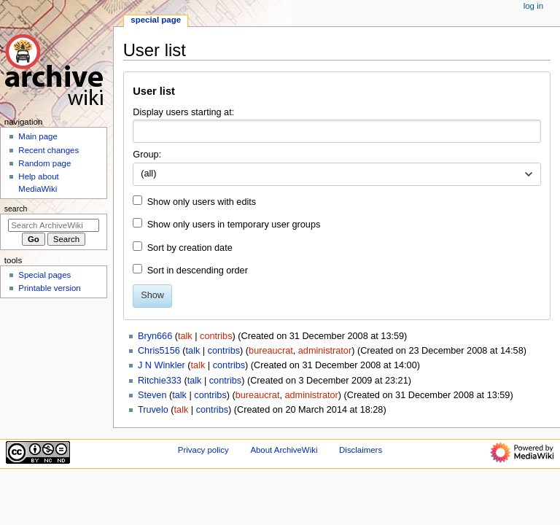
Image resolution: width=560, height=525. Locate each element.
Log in (533, 5)
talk (185, 336)
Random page (44, 163)
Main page (38, 136)
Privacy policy (203, 450)
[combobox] (336, 131)
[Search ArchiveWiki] (53, 225)
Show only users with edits (202, 202)
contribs (216, 336)
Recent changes (48, 150)
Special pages (44, 275)
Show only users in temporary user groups (234, 224)
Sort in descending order (197, 270)
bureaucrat (271, 351)
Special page (156, 19)
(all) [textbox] (148, 173)
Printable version (49, 288)
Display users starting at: (183, 112)
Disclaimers (360, 450)
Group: (147, 154)
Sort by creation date (190, 248)
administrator (324, 351)
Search (16, 208)
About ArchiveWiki (283, 450)
